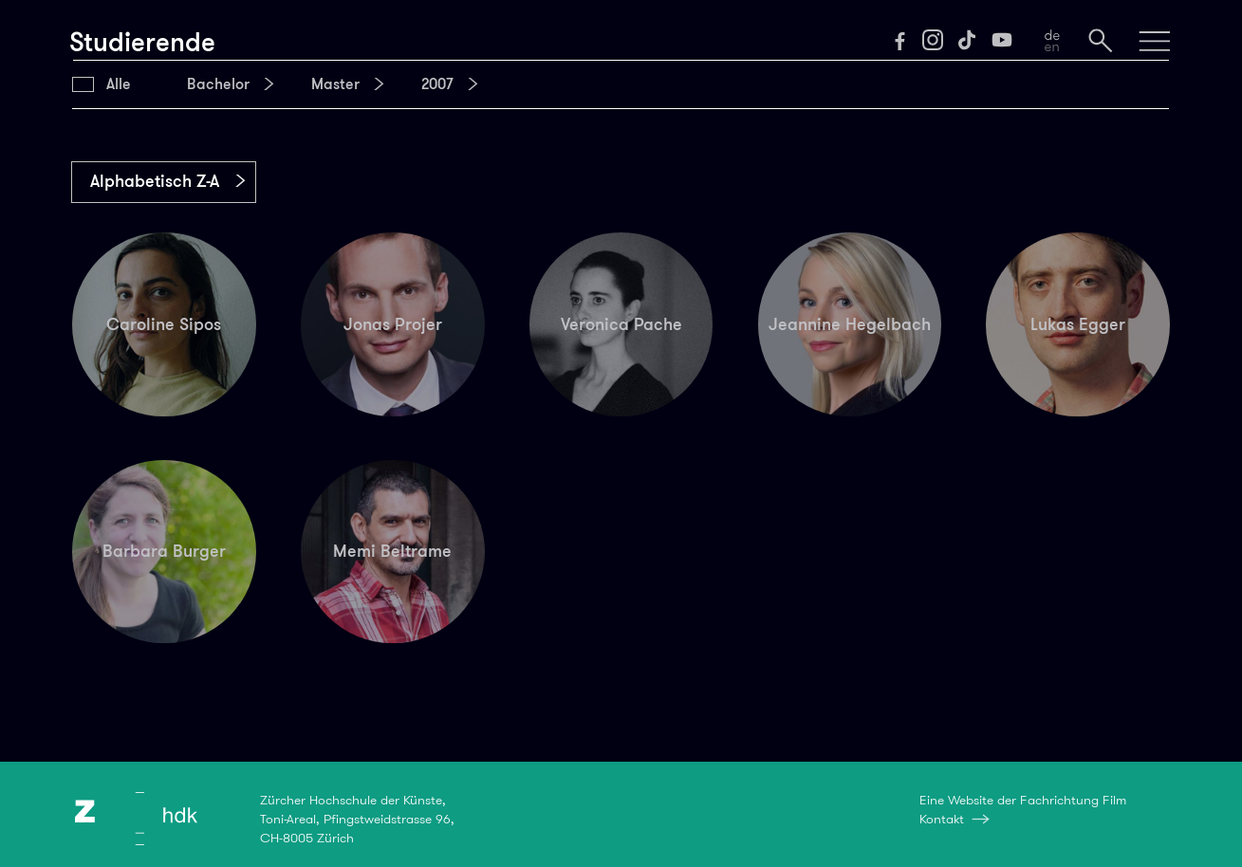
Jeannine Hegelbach (850, 324)
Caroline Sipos (163, 324)
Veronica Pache (621, 324)
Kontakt (941, 818)
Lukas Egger (1077, 324)
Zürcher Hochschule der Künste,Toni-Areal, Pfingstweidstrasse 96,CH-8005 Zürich (357, 818)
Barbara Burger (164, 551)
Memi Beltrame (392, 551)
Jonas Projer (392, 324)
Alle (118, 84)
